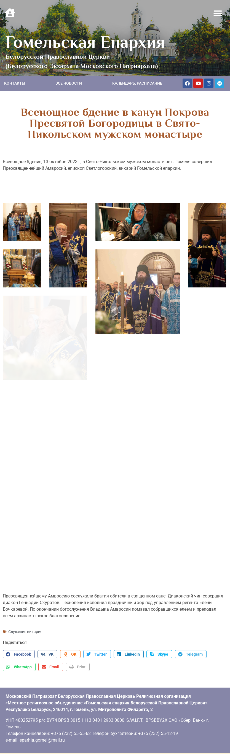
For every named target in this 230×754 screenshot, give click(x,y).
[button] (218, 13)
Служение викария (25, 629)
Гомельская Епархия (85, 42)
